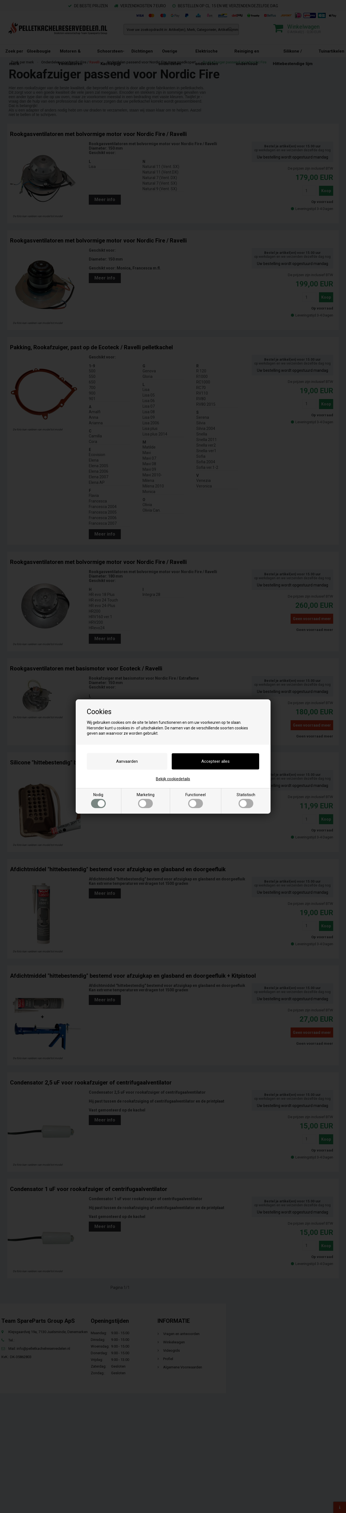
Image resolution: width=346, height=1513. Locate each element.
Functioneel (195, 800)
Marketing (145, 800)
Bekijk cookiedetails (173, 779)
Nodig (98, 800)
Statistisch (246, 800)
